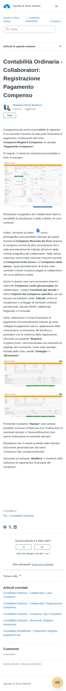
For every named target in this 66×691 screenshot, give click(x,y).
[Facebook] (5, 527)
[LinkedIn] (15, 527)
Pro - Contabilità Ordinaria (18, 515)
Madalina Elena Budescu (27, 104)
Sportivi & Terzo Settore (17, 683)
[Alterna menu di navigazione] (56, 6)
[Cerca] (30, 29)
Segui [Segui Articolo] (9, 115)
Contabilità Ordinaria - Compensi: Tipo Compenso (32, 613)
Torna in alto (12, 576)
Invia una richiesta (42, 564)
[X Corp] (10, 527)
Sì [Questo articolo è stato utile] (24, 547)
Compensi (55, 21)
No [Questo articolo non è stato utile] (42, 547)
